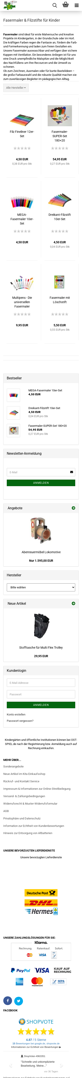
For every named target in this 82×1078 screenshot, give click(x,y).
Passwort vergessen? (20, 720)
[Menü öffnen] (76, 5)
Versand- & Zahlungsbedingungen (24, 796)
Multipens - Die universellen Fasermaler (22, 302)
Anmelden (41, 482)
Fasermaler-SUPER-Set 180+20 (60, 136)
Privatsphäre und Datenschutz (21, 818)
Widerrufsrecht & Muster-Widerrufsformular (30, 803)
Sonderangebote (13, 766)
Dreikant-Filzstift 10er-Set (60, 217)
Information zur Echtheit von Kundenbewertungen (33, 826)
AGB (6, 811)
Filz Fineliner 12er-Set (22, 134)
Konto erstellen (16, 714)
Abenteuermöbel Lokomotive (41, 552)
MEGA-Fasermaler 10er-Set (21, 219)
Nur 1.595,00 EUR (41, 560)
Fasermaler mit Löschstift (60, 300)
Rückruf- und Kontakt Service (21, 781)
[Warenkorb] (65, 5)
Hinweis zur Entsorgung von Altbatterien (27, 833)
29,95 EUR (41, 656)
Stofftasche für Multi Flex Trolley (41, 647)
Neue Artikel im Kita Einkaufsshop (24, 774)
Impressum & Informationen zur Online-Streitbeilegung (36, 788)
